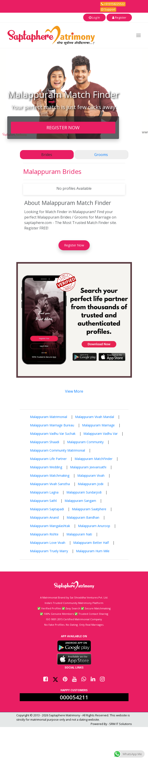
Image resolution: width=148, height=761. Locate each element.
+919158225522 (113, 4)
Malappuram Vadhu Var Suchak (52, 433)
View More (74, 391)
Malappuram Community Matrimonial (57, 450)
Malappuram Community (85, 442)
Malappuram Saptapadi (47, 509)
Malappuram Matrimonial (48, 417)
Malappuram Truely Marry (49, 551)
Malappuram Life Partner (48, 459)
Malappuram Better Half (91, 542)
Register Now (74, 245)
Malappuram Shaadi (44, 442)
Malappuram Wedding (46, 467)
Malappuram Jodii (90, 484)
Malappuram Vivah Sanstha (50, 484)
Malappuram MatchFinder (93, 459)
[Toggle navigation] (138, 35)
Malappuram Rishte (44, 534)
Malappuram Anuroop (94, 526)
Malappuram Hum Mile (92, 551)
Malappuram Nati (79, 534)
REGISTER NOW (63, 127)
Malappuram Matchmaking (49, 475)
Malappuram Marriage (98, 425)
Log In (94, 17)
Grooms (101, 154)
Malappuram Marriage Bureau (52, 425)
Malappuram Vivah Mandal (94, 417)
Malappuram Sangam (80, 500)
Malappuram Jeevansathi (88, 467)
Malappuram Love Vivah (47, 542)
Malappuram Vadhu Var (100, 433)
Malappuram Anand (44, 517)
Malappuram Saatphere (89, 509)
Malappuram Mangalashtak (50, 526)
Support (108, 9)
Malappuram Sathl (43, 500)
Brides (46, 154)
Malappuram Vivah (90, 475)
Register (119, 17)
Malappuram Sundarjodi (84, 492)
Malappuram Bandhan (83, 517)
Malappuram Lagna (44, 492)
